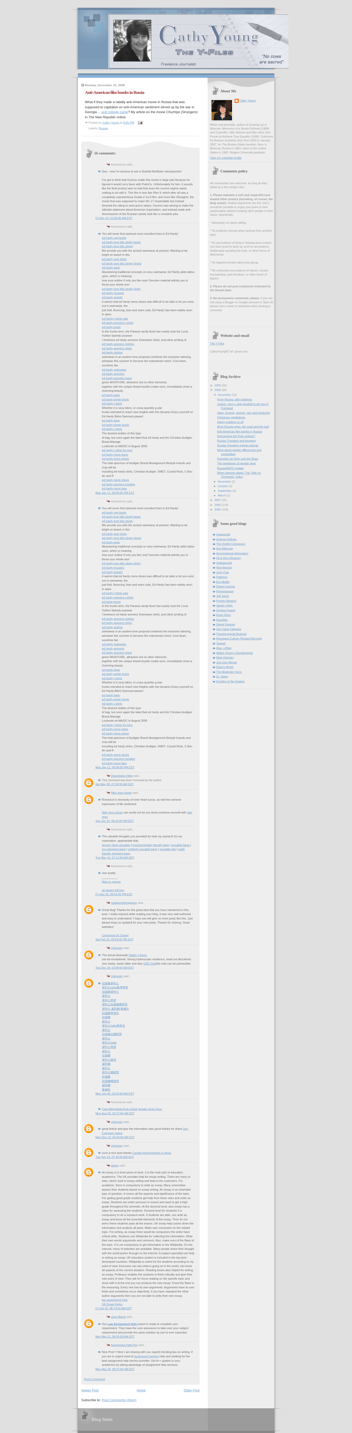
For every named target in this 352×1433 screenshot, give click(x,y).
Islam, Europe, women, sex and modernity (243, 412)
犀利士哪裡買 (110, 1072)
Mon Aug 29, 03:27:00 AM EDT (115, 1113)
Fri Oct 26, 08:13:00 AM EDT (114, 1308)
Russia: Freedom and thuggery (236, 440)
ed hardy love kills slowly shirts (121, 288)
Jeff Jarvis (222, 595)
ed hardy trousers (113, 293)
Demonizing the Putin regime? (236, 436)
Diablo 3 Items (138, 955)
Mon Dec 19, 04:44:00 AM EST (115, 1137)
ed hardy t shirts (112, 403)
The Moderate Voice (229, 671)
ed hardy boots (111, 327)
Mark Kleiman (225, 657)
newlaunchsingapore (124, 902)
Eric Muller (223, 581)
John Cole (222, 572)
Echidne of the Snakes (230, 681)
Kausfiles (222, 619)
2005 (218, 509)
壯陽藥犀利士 (110, 983)
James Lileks (224, 605)
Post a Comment (94, 1379)
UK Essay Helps (112, 1304)
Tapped (221, 643)
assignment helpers (146, 1356)
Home (141, 1390)
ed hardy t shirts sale (115, 318)
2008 (218, 389)
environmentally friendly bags (150, 845)
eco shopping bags (114, 849)
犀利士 (106, 995)
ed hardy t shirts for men (117, 450)
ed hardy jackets (112, 297)
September (225, 490)
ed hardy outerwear (114, 369)
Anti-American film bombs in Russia (239, 431)
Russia (103, 128)
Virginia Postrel (225, 610)
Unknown (117, 947)
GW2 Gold (150, 963)
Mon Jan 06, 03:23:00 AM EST (115, 1093)
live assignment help (115, 1299)
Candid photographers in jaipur (151, 1152)
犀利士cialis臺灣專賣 (115, 987)
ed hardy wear (111, 267)
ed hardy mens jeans (115, 454)
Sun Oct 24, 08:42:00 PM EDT (115, 820)
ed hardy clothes (112, 352)
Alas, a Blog (223, 648)
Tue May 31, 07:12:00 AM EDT (115, 857)
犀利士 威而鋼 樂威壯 (115, 1008)
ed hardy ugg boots (114, 237)
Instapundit (223, 534)
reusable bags (180, 845)
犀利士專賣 (109, 1000)
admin (115, 1165)
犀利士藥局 (109, 1059)
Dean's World (224, 667)
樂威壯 (106, 1089)
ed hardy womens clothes (118, 344)
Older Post (191, 1390)
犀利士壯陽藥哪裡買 (114, 1004)
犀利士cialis (109, 1042)
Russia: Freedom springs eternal (237, 445)
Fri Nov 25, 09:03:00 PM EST (114, 894)
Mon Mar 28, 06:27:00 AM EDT (115, 1369)
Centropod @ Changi (115, 935)
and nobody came (114, 112)
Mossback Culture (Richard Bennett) (239, 638)
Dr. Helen (222, 676)
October (223, 486)
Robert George (225, 586)
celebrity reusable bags (142, 849)
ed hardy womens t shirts (118, 322)
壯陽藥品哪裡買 (112, 1034)
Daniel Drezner (225, 624)
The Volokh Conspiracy (231, 543)
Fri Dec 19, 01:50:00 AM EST (114, 218)
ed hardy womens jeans (117, 378)
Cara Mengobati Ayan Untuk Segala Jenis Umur (132, 1109)
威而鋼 (106, 1063)
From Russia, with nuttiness (234, 399)
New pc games (111, 881)
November (225, 481)
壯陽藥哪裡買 (110, 1081)
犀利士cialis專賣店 (113, 1025)
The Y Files (217, 343)
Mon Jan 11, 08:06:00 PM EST (115, 492)
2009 (218, 385)
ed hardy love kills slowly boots (121, 242)
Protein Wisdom (226, 600)
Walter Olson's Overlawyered (234, 652)
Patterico (222, 576)
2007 (218, 500)
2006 (218, 504)
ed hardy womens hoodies (118, 484)
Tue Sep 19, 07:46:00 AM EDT (115, 1157)
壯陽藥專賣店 (110, 1013)
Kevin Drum (223, 614)
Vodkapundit (224, 562)
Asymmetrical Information (232, 553)
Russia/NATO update (230, 468)
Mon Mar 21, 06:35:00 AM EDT (115, 1336)
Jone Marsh (118, 1316)
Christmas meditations (231, 417)
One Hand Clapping (228, 629)
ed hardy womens (113, 373)
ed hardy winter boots (115, 399)
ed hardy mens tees (114, 488)
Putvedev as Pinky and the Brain (237, 458)
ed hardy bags (111, 395)
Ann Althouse (224, 548)
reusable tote (168, 849)
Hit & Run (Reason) (228, 558)
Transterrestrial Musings (231, 633)
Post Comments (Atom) (119, 1400)
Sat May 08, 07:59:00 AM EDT (115, 784)
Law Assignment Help (122, 1324)
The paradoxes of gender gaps (236, 463)
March (222, 495)
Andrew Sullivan (226, 539)
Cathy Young (248, 100)
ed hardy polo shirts (114, 259)
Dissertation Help (122, 775)
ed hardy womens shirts (117, 348)
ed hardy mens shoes (115, 458)
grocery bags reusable (116, 845)
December (225, 394)
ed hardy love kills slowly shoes (122, 263)
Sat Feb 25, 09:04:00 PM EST (114, 939)
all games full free (113, 890)
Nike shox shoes (121, 792)
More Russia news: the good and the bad (243, 426)
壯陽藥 (106, 1017)
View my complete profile (226, 157)
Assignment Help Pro (124, 1345)
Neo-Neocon (224, 567)
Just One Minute (226, 662)
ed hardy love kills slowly (117, 246)
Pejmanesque (225, 591)
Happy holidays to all (230, 422)
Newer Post (90, 1390)
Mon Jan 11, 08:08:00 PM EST (115, 767)
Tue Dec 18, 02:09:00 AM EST (115, 967)
